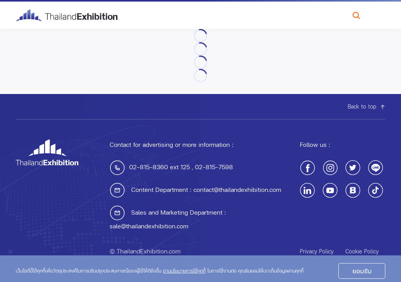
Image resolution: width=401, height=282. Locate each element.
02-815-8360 (148, 166)
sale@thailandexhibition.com (149, 225)
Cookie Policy (362, 251)
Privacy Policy (317, 251)
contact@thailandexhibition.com (237, 189)
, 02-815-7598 (211, 166)
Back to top (366, 106)
